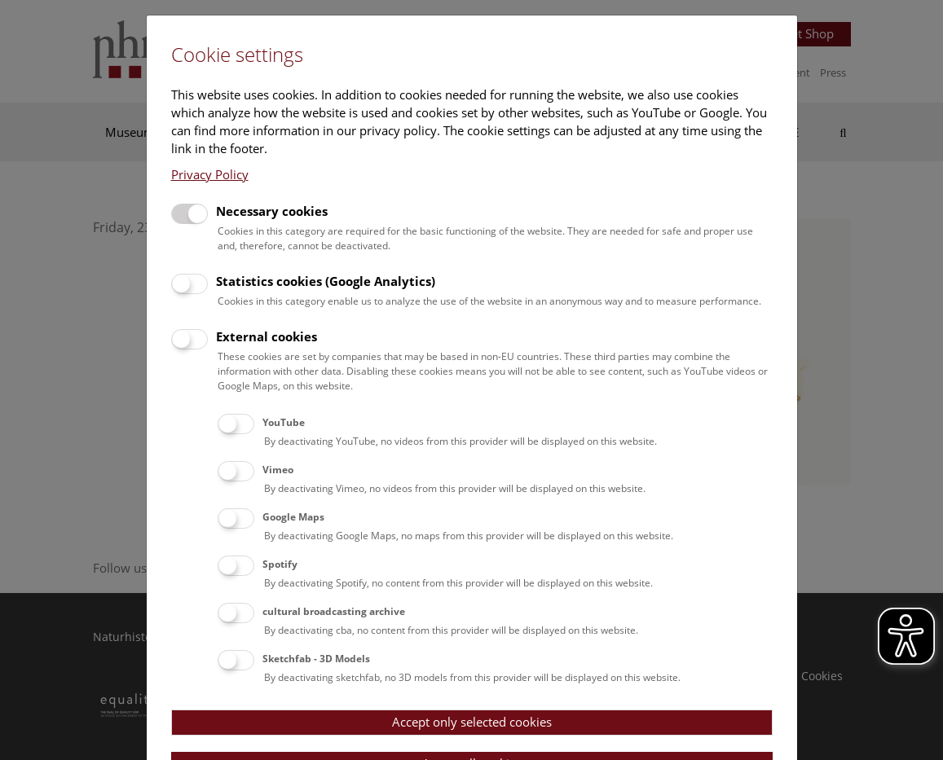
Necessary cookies (272, 211)
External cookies (266, 336)
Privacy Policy (210, 174)
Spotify (279, 564)
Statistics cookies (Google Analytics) (325, 281)
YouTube (283, 422)
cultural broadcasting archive (333, 611)
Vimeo (277, 470)
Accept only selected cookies (472, 722)
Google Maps (293, 517)
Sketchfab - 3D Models (316, 659)
